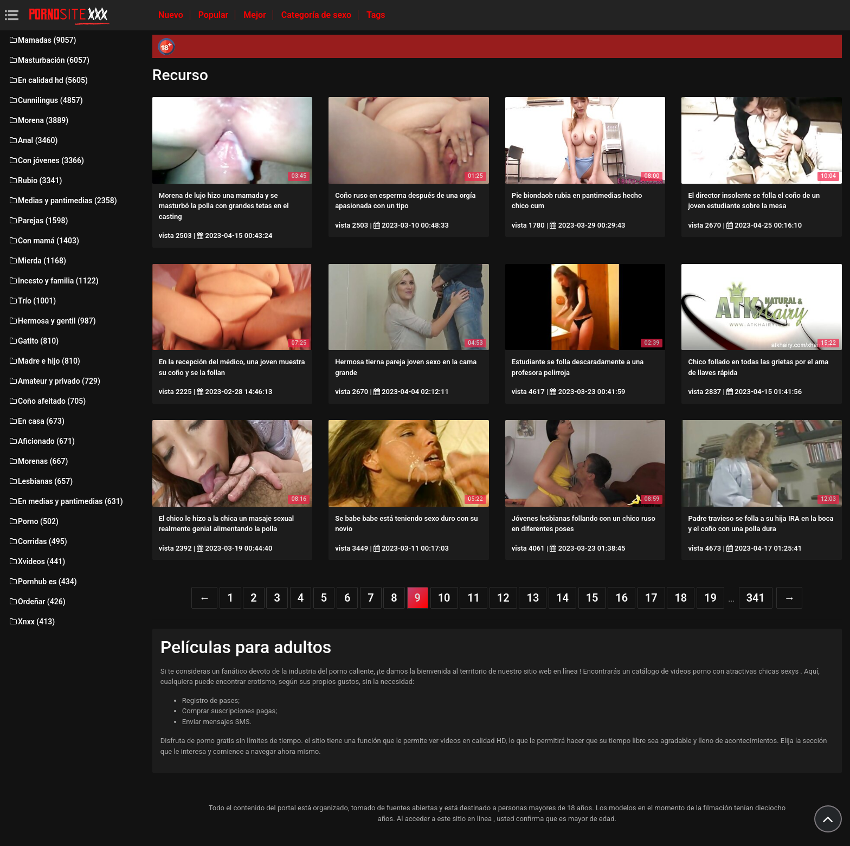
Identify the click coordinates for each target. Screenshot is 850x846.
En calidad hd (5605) (48, 80)
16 (621, 597)
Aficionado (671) (41, 441)
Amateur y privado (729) (54, 381)
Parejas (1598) (38, 220)
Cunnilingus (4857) (45, 100)
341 (755, 597)
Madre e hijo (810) (44, 361)
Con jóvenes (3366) (46, 160)
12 (503, 597)
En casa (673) (36, 421)
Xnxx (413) (31, 621)
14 (562, 597)
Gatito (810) (33, 341)
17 (651, 597)
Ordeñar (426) (37, 601)
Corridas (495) (37, 541)
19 (710, 597)
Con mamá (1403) (43, 240)
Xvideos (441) (36, 561)
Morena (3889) (38, 120)
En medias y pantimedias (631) (65, 501)
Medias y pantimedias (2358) (62, 200)
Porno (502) (33, 521)
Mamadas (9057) (42, 40)
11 (473, 597)
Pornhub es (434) (42, 581)
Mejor (255, 15)
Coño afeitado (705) (47, 401)
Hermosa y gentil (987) (52, 321)
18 (680, 597)
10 (444, 597)
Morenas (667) (38, 461)
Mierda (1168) (37, 260)
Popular (214, 15)
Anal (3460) (32, 140)
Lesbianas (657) (40, 481)
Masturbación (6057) (48, 60)
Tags (375, 15)
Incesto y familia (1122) (53, 280)
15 (592, 597)
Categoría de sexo (317, 15)
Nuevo (171, 15)
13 (532, 597)
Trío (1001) (32, 300)
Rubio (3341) (35, 180)
